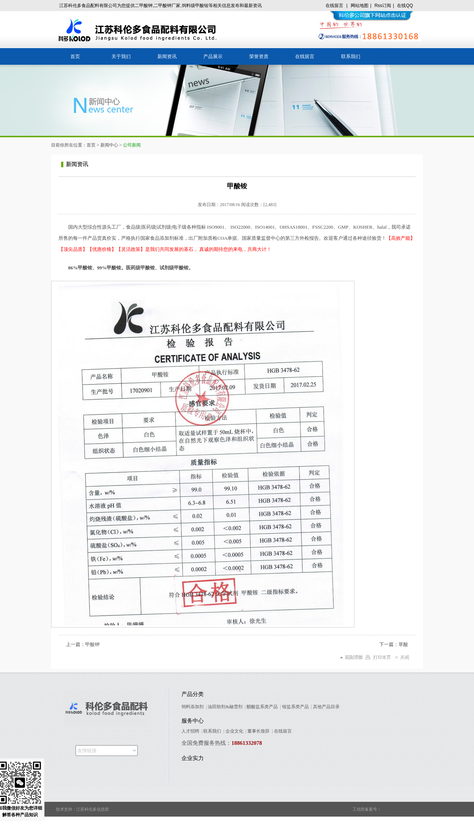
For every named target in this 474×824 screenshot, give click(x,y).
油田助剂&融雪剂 (225, 706)
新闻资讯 (167, 56)
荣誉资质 (258, 56)
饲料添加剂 (192, 706)
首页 (75, 56)
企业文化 (234, 731)
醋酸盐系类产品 (262, 706)
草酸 (403, 644)
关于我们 (121, 56)
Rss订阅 (382, 5)
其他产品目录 (326, 706)
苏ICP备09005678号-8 (400, 809)
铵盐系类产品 (295, 706)
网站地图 (359, 5)
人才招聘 (190, 731)
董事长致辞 (258, 731)
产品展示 (213, 56)
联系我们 (350, 56)
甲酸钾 (92, 644)
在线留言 (334, 5)
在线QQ (405, 5)
